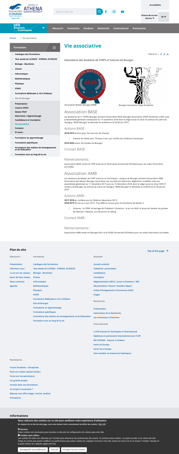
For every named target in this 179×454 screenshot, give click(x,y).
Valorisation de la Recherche (107, 313)
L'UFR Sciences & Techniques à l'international (115, 331)
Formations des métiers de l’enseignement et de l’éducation (35, 148)
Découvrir (57, 28)
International (121, 28)
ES (163, 16)
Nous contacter (17, 281)
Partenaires (139, 28)
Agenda (13, 286)
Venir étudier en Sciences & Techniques (112, 353)
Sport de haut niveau (20, 277)
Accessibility (155, 5)
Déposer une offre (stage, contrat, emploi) (30, 393)
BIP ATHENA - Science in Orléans (109, 340)
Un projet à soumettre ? (21, 389)
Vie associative (22, 124)
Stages (97, 294)
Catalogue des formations (27, 54)
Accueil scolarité (101, 264)
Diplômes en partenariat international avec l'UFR (117, 336)
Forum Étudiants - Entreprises (24, 367)
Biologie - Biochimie (24, 64)
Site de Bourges (22, 98)
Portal (13, 38)
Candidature (99, 273)
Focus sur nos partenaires (22, 376)
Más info (102, 424)
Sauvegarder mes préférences (33, 450)
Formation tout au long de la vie (30, 154)
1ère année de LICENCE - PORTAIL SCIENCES (36, 59)
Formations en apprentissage (29, 137)
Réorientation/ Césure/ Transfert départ (113, 286)
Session (24, 430)
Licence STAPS (22, 108)
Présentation (21, 104)
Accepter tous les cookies (74, 450)
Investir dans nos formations (24, 384)
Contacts (19, 128)
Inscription (99, 277)
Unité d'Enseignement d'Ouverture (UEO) (113, 290)
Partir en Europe (101, 344)
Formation (73, 28)
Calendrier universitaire (105, 268)
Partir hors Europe (102, 349)
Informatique (21, 73)
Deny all (54, 450)
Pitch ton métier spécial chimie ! (25, 371)
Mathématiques (22, 78)
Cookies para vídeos (29, 436)
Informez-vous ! (17, 268)
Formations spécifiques (26, 142)
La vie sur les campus (20, 273)
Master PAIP (21, 112)
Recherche (103, 28)
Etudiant (88, 28)
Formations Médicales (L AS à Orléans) (33, 93)
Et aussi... (19, 132)
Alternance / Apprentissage (28, 116)
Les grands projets (19, 380)
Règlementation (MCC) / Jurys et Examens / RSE (116, 281)
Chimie (18, 68)
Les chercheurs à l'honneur (107, 317)
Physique (19, 83)
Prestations (15, 397)
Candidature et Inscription (27, 120)
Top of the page (155, 250)
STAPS (18, 88)
